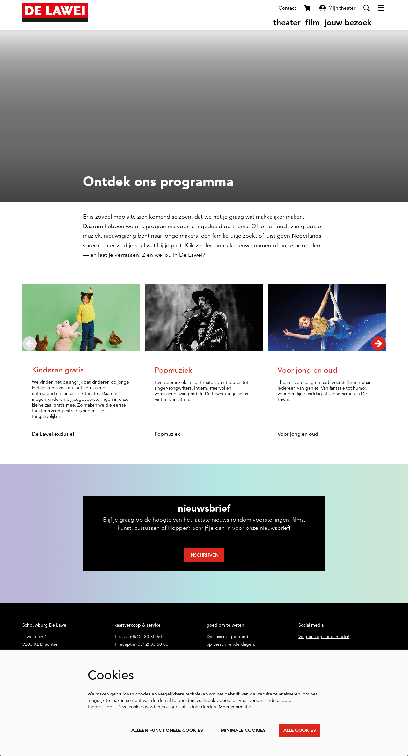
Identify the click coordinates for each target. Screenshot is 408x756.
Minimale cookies (243, 730)
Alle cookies (299, 730)
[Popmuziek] (204, 317)
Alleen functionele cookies (167, 730)
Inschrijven (204, 555)
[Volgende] (378, 343)
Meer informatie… (237, 706)
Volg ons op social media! (323, 636)
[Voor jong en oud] (327, 317)
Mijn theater (337, 8)
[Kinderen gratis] (81, 317)
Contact (287, 8)
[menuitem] (287, 22)
